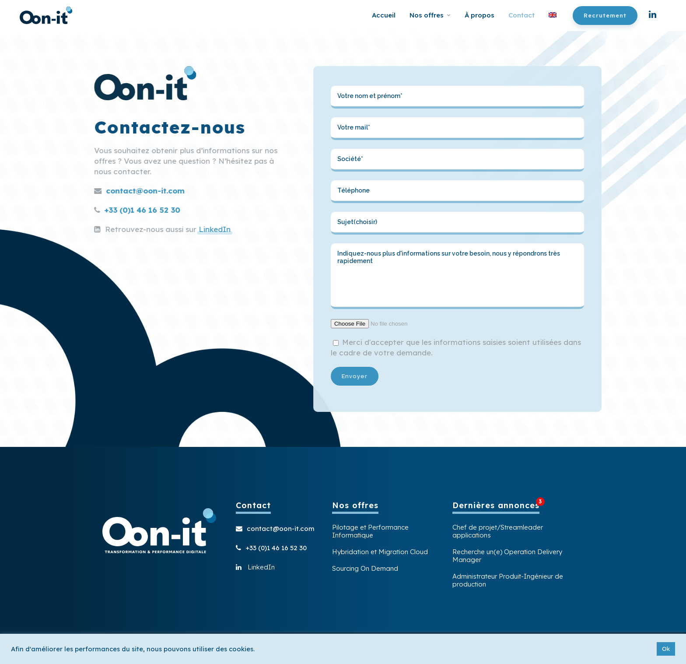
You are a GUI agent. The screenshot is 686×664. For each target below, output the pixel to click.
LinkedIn (179, 229)
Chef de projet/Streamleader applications (497, 531)
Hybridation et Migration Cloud (380, 552)
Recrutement (605, 15)
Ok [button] (666, 648)
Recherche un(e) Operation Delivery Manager (507, 556)
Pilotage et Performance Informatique (370, 531)
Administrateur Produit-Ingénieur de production (507, 580)
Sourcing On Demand (365, 569)
